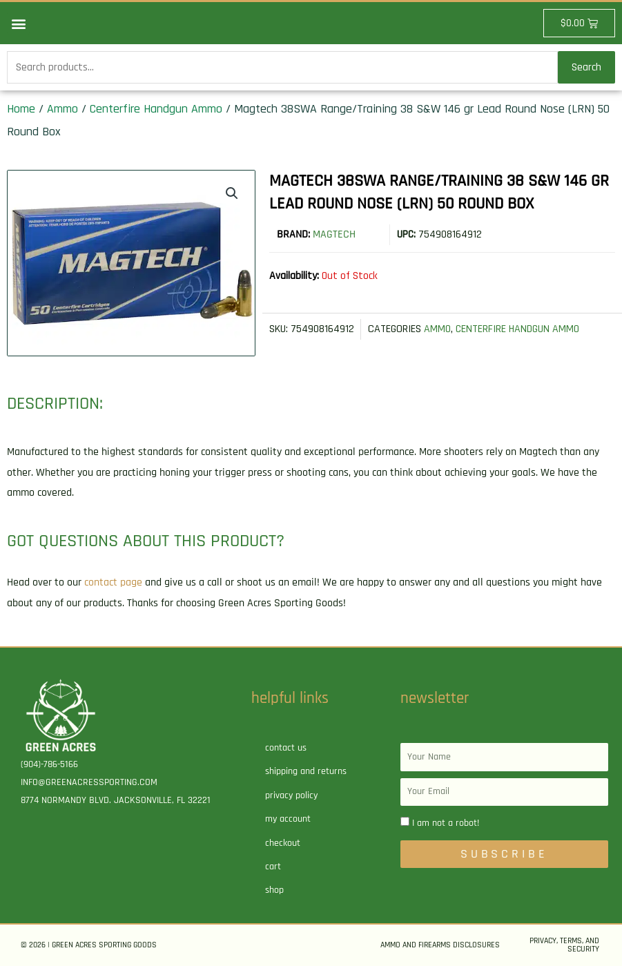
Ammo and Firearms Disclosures (440, 945)
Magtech (334, 234)
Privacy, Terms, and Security (564, 945)
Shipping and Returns (306, 771)
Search (586, 67)
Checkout (282, 843)
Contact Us (286, 748)
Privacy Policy (291, 795)
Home (21, 109)
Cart (273, 866)
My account (288, 819)
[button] (18, 23)
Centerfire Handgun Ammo (156, 109)
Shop (274, 890)
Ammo (62, 109)
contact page (113, 582)
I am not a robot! (445, 823)
